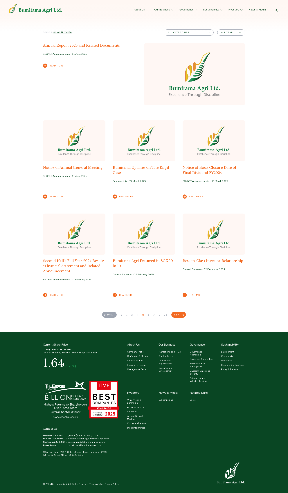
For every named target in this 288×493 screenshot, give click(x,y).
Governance (188, 9)
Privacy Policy (112, 484)
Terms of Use (96, 484)
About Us (141, 9)
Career (193, 399)
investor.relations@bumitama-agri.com (88, 438)
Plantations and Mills (170, 351)
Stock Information (136, 427)
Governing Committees (201, 359)
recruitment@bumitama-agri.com (85, 445)
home (46, 32)
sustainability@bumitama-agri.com (86, 441)
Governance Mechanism (196, 353)
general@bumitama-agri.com (83, 435)
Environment (227, 351)
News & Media (259, 9)
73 (166, 315)
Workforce (226, 360)
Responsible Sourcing (232, 365)
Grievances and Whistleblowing (198, 380)
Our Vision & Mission (138, 356)
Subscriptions (166, 399)
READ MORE (53, 66)
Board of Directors (136, 365)
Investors (235, 9)
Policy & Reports (229, 369)
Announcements (135, 407)
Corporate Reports (136, 423)
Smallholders (166, 356)
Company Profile (135, 351)
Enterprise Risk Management (197, 365)
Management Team (137, 369)
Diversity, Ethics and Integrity (200, 372)
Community (227, 356)
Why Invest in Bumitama (134, 401)
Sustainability (213, 9)
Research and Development (165, 369)
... (126, 315)
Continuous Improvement (165, 362)
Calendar (131, 411)
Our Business (164, 9)
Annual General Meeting (135, 417)
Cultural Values (135, 360)
